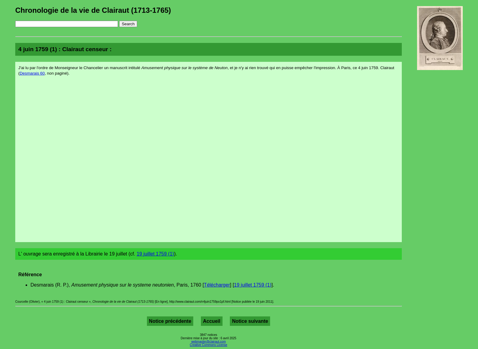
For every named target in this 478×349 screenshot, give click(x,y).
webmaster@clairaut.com (208, 341)
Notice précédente (170, 321)
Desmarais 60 (32, 73)
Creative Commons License (208, 345)
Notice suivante (250, 321)
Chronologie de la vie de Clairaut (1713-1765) (93, 10)
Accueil (211, 321)
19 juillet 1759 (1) (155, 253)
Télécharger (217, 284)
